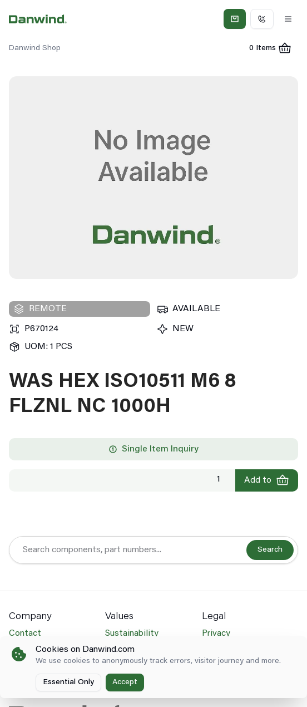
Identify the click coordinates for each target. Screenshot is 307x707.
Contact (25, 633)
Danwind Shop (35, 48)
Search (270, 550)
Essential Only (68, 682)
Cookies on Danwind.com (85, 649)
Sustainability (132, 633)
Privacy (216, 633)
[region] (153, 177)
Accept (124, 682)
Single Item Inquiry (153, 449)
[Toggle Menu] (288, 19)
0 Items (273, 50)
